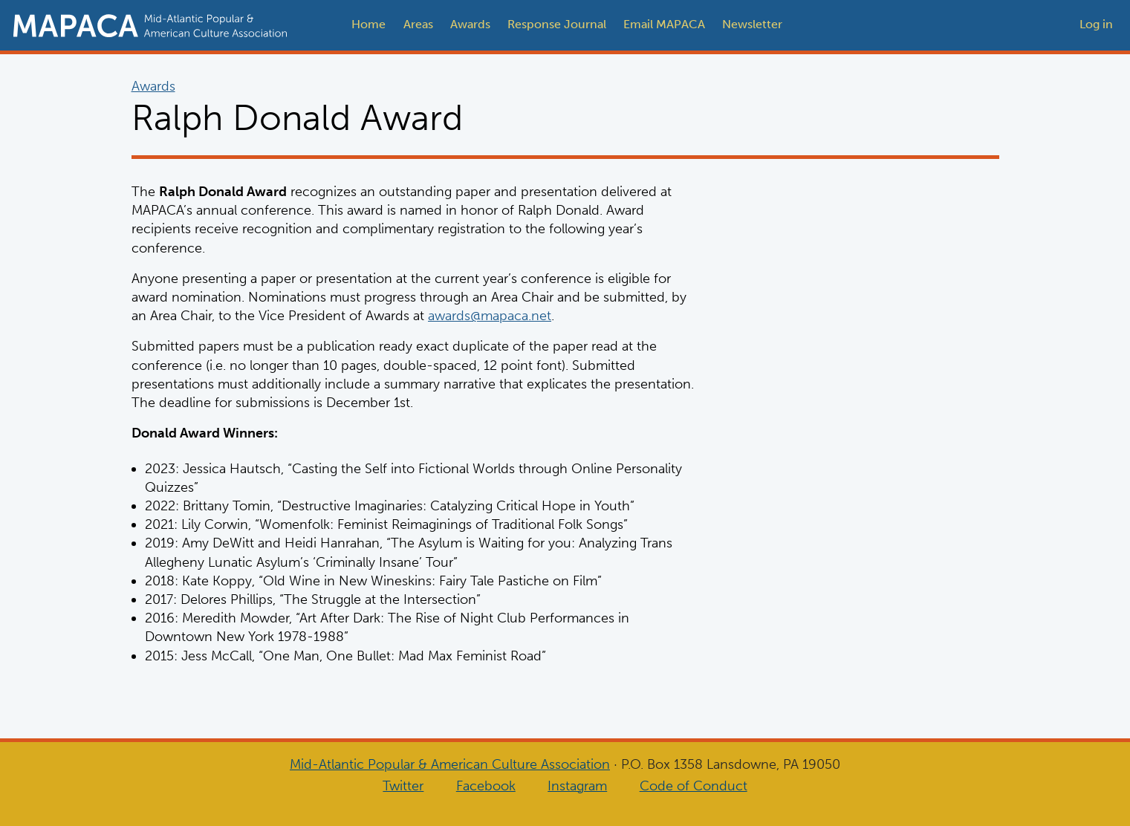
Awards (470, 24)
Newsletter (752, 24)
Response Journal (556, 24)
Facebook (486, 786)
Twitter (403, 786)
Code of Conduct (693, 786)
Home (368, 24)
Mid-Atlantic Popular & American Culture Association (450, 764)
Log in (1096, 24)
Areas (418, 24)
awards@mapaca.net (489, 316)
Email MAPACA (664, 24)
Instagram (577, 786)
